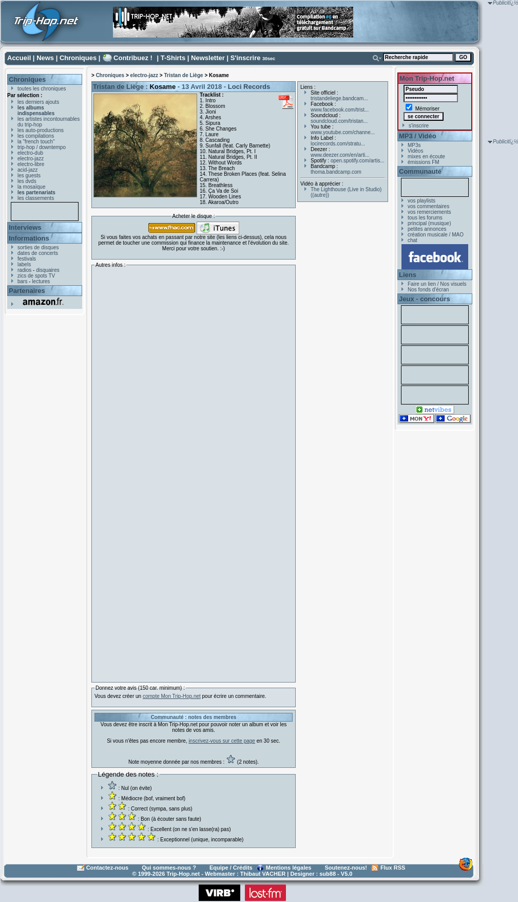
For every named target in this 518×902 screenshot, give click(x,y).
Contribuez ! (132, 58)
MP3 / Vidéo (417, 136)
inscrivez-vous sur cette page (221, 741)
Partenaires (27, 290)
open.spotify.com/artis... (358, 160)
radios (24, 270)
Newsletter (208, 58)
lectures (41, 281)
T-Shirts (173, 58)
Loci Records (249, 86)
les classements (35, 198)
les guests (29, 175)
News (45, 58)
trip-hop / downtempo (41, 147)
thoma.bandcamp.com (336, 172)
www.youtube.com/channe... (343, 132)
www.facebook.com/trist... (340, 110)
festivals (26, 259)
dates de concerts (37, 253)
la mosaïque (31, 187)
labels (24, 264)
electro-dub (30, 153)
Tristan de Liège (183, 75)
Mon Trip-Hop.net (426, 78)
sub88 (327, 874)
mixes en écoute (426, 156)
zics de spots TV (36, 276)
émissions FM (423, 162)
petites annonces (427, 229)
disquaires (48, 270)
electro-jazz (30, 158)
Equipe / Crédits (231, 867)
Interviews (25, 227)
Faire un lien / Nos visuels (437, 284)
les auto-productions (40, 130)
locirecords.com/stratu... (338, 143)
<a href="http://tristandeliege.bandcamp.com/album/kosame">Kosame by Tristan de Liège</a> (184, 472)
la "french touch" (36, 141)
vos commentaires (428, 206)
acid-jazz (27, 170)
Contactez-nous (107, 867)
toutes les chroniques (41, 88)
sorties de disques (38, 247)
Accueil (19, 58)
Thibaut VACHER (262, 874)
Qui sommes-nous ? (169, 867)
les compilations (35, 136)
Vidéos (415, 151)
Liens (407, 275)
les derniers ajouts (38, 102)
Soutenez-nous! (346, 867)
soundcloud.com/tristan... (339, 121)
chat (412, 240)
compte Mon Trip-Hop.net (172, 696)
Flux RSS (392, 867)
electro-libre (30, 164)
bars (22, 281)
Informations (29, 238)
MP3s (414, 145)
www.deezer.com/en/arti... (340, 155)
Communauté (420, 171)
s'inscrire (419, 125)
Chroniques (78, 58)
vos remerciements (429, 212)
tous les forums (425, 217)
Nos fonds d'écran (428, 289)
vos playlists (421, 201)
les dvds (26, 181)
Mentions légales (289, 867)
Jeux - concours (424, 299)
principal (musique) (429, 223)
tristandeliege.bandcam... (339, 98)
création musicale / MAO (436, 234)
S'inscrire (246, 58)
